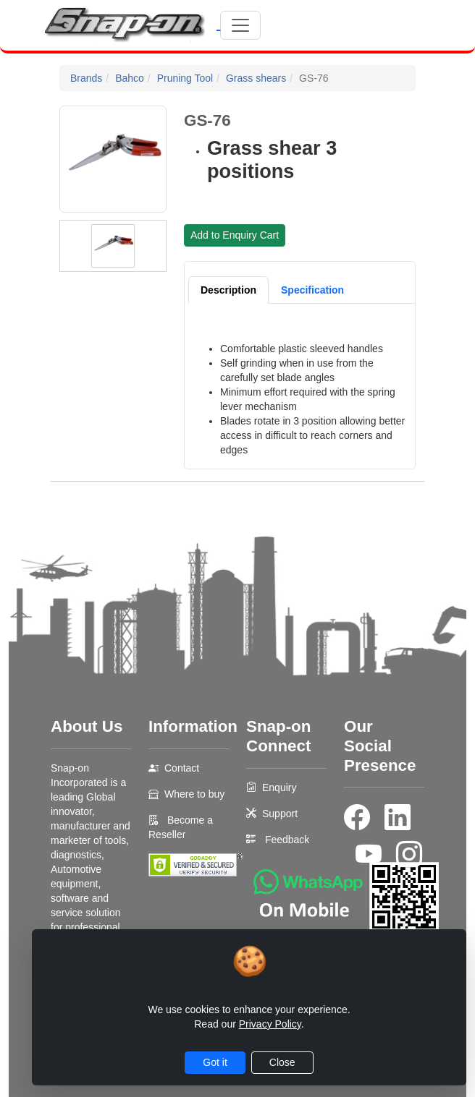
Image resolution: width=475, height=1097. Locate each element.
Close (282, 1062)
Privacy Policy (270, 1024)
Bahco (129, 78)
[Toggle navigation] (240, 25)
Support (280, 813)
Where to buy (194, 794)
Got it (215, 1062)
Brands (86, 78)
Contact (181, 768)
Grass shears (256, 78)
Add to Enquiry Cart (234, 235)
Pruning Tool (185, 78)
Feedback (287, 839)
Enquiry (279, 787)
